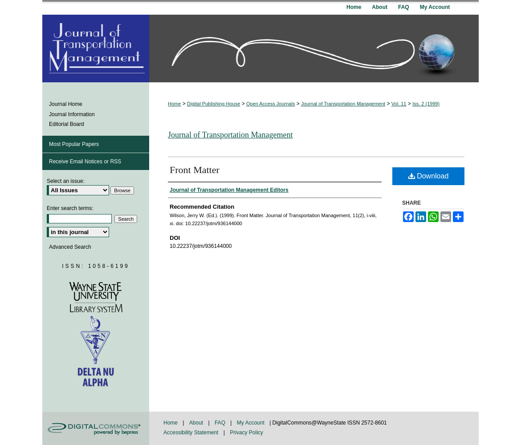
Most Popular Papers (74, 144)
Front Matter (195, 169)
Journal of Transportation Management (343, 103)
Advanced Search (70, 247)
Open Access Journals (270, 103)
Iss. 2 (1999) (426, 103)
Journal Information (72, 114)
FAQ (221, 423)
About (197, 423)
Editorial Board (66, 124)
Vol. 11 (399, 103)
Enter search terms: (70, 208)
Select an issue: (66, 181)
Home (174, 103)
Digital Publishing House (213, 103)
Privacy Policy (246, 432)
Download (428, 176)
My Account (251, 423)
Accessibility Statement (191, 432)
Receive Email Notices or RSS (85, 161)
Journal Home (65, 104)
